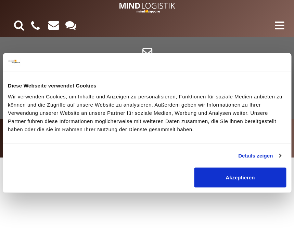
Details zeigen (255, 156)
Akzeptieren (240, 177)
